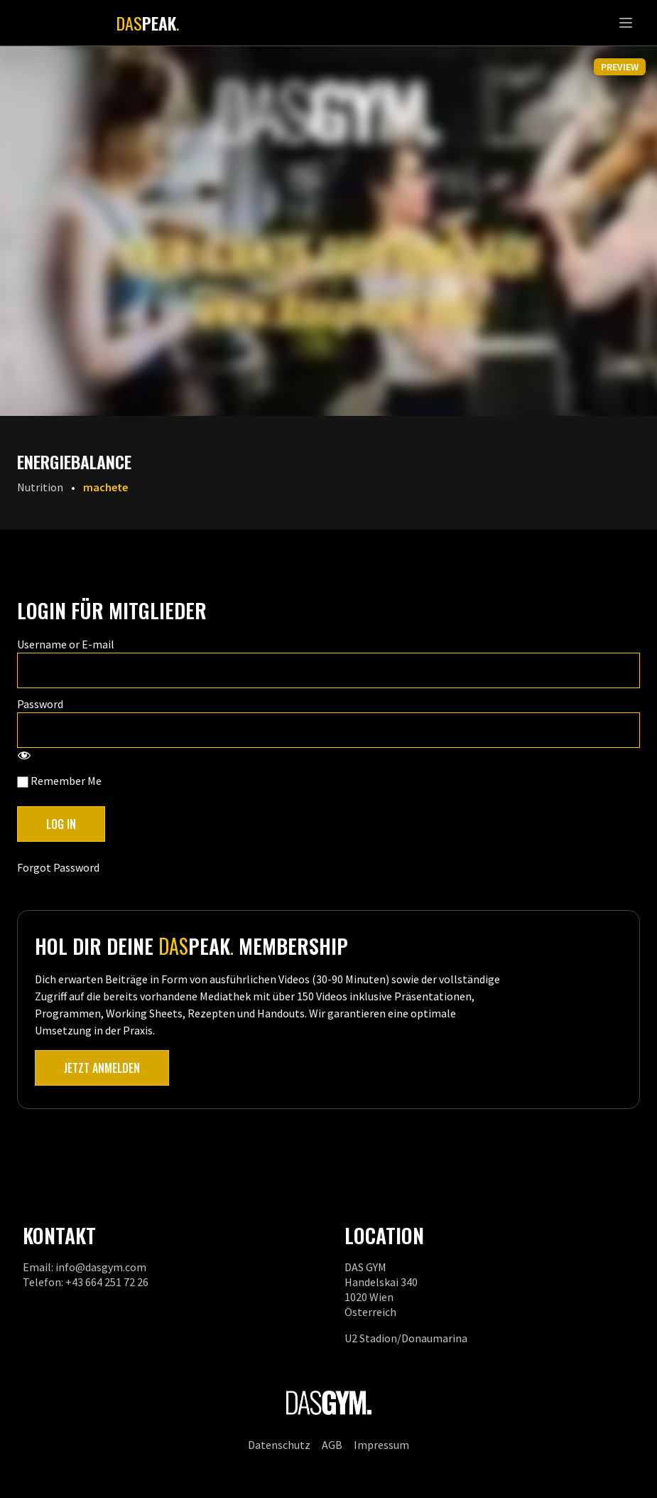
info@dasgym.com (100, 1267)
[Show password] (24, 756)
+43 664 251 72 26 (106, 1282)
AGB (332, 1445)
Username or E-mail (65, 644)
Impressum (381, 1445)
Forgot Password (58, 867)
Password (40, 704)
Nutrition (40, 487)
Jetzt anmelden (102, 1067)
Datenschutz (279, 1445)
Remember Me (59, 781)
